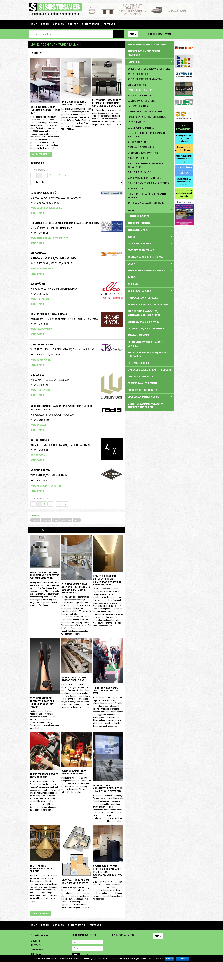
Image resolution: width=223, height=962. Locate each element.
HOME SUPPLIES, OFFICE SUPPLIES (150, 270)
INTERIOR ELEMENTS (150, 223)
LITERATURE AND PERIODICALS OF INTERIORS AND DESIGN (150, 405)
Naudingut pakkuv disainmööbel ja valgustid (184, 182)
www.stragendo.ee (41, 268)
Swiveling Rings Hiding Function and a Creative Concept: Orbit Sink (44, 575)
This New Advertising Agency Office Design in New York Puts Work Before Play (75, 588)
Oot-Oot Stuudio (40, 439)
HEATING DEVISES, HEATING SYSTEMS (148, 304)
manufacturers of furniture (144, 177)
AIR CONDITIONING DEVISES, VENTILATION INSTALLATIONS (144, 313)
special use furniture (140, 95)
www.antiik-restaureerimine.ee (49, 238)
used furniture (136, 122)
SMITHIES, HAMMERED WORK (143, 321)
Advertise (36, 941)
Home (33, 24)
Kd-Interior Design (41, 344)
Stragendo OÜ (38, 253)
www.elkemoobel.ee (42, 298)
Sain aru (169, 959)
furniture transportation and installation (145, 165)
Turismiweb (37, 949)
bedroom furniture (139, 158)
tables (77, 520)
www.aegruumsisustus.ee (45, 485)
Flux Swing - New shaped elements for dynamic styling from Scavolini (106, 103)
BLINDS (150, 236)
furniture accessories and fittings (148, 183)
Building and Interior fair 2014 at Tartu (74, 772)
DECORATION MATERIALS (150, 250)
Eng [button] (133, 34)
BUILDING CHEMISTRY (150, 290)
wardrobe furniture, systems (145, 111)
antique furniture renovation (145, 79)
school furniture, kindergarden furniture (146, 134)
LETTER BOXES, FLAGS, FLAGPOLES (147, 328)
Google (139, 942)
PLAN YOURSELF (91, 24)
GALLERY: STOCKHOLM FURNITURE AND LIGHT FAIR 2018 (45, 109)
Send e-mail (37, 212)
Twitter (133, 942)
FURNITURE (150, 61)
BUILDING (150, 284)
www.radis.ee (38, 424)
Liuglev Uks (37, 374)
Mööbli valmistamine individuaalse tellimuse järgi (184, 159)
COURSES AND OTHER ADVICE (150, 396)
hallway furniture (138, 106)
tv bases (35, 520)
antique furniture (138, 74)
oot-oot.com (37, 455)
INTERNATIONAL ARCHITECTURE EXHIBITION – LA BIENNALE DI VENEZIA (108, 788)
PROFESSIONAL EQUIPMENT (150, 383)
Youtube (190, 34)
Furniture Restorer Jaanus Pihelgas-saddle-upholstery (64, 222)
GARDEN (150, 277)
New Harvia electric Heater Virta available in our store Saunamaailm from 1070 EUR (107, 872)
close (150, 209)
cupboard (46, 520)
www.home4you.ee (41, 329)
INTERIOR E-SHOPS (138, 229)
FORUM (45, 24)
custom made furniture (141, 100)
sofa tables (66, 520)
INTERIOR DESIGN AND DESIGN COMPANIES (144, 53)
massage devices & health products (149, 369)
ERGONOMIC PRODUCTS (140, 376)
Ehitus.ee (36, 953)
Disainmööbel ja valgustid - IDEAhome (183, 148)
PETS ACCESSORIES (138, 362)
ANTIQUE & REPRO (40, 470)
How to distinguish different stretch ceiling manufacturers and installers (107, 580)
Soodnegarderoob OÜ (43, 192)
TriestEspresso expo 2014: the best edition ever (106, 690)
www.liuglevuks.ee (41, 389)
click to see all (40, 913)
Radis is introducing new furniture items (73, 103)
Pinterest (178, 34)
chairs (55, 520)
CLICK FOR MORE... (41, 154)
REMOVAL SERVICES (138, 335)
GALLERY (73, 24)
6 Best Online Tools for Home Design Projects (75, 882)
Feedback (36, 945)
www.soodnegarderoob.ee (46, 207)
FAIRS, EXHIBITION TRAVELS (142, 390)
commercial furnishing (141, 127)
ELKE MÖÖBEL (37, 283)
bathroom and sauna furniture (146, 202)
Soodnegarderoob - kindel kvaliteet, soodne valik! (184, 138)
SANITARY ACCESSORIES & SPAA (150, 257)
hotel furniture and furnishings (147, 116)
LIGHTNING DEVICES (150, 216)
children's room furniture (143, 152)
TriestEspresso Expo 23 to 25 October (44, 776)
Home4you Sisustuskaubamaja (49, 314)
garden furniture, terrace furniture (149, 68)
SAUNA (150, 263)
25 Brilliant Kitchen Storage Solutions (73, 679)
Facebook (184, 34)
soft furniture (136, 188)
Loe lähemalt (182, 959)
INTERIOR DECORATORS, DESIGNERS (147, 44)
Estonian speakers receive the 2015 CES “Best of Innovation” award (42, 702)
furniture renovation (140, 172)
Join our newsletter (159, 34)
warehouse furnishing (141, 147)
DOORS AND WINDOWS (150, 243)
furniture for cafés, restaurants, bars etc (147, 195)
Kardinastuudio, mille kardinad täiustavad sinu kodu (183, 193)
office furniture (137, 84)
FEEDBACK (109, 24)
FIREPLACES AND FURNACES (143, 297)
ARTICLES (58, 24)
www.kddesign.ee (40, 359)
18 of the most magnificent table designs (41, 868)
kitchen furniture (138, 141)
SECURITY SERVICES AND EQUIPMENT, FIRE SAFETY (150, 354)
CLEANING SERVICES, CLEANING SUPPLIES (145, 344)
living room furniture (140, 90)
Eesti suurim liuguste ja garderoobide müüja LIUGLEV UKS (184, 170)
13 (59, 175)
